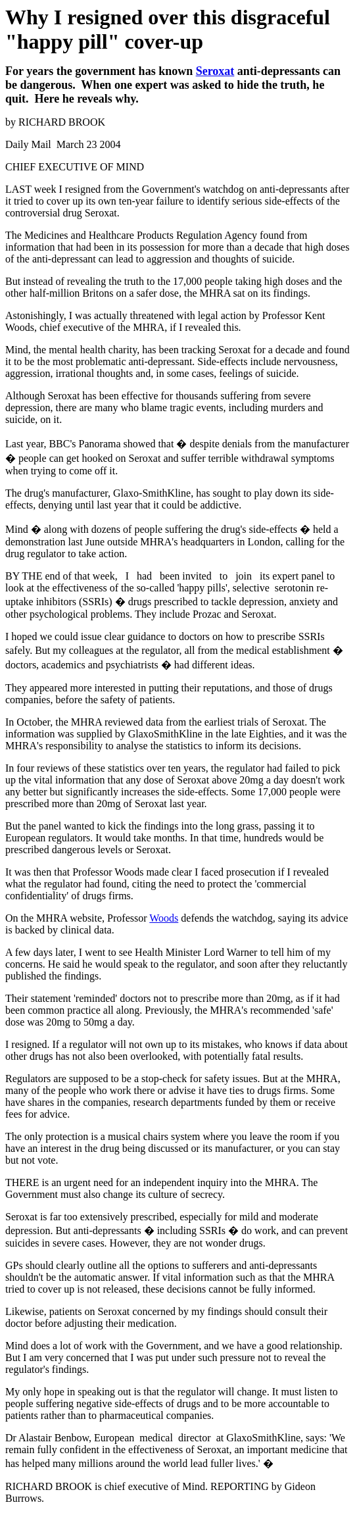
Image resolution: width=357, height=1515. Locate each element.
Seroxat (215, 71)
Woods (163, 918)
